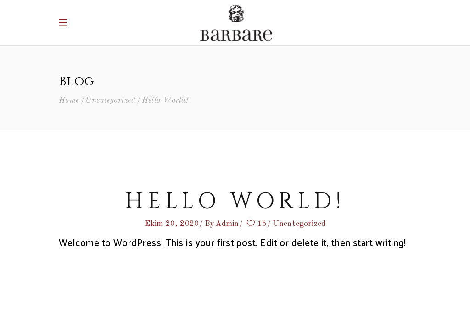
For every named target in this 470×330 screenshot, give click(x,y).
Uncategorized (110, 100)
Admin (227, 224)
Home (69, 100)
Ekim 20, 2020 (172, 224)
